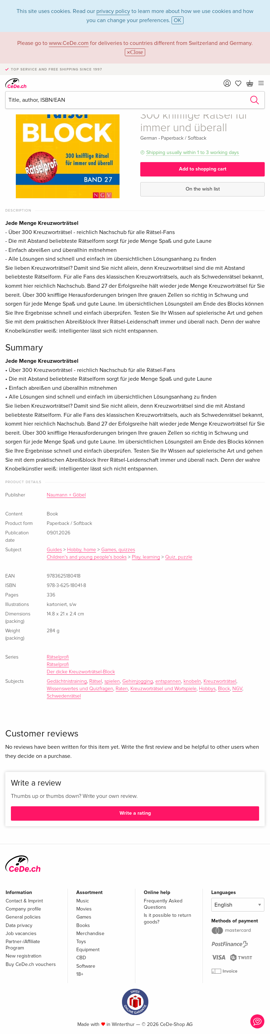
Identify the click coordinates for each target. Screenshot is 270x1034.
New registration (23, 956)
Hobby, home (81, 549)
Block (224, 688)
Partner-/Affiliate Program (23, 945)
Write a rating (135, 813)
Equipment (87, 950)
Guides (54, 549)
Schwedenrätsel (64, 696)
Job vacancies (21, 933)
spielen (112, 681)
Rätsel (95, 681)
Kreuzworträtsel (220, 681)
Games (83, 917)
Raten (122, 688)
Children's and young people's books (87, 557)
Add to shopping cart (202, 169)
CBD (81, 958)
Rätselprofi (58, 657)
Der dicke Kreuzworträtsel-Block (81, 671)
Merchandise (90, 933)
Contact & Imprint (24, 901)
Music (82, 901)
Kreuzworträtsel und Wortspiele (163, 688)
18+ (79, 974)
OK (177, 20)
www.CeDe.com (69, 43)
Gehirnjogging (137, 681)
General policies (23, 917)
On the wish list (203, 189)
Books (83, 925)
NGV (237, 688)
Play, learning (146, 557)
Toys (81, 942)
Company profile (23, 909)
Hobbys (207, 688)
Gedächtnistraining (67, 681)
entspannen (168, 681)
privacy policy (113, 11)
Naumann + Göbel (66, 495)
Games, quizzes (118, 549)
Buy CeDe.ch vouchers (31, 964)
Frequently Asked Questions (163, 904)
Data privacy (19, 925)
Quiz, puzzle (178, 557)
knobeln (192, 681)
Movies (84, 909)
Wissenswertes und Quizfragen (80, 688)
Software (85, 966)
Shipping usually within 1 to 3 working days (192, 152)
